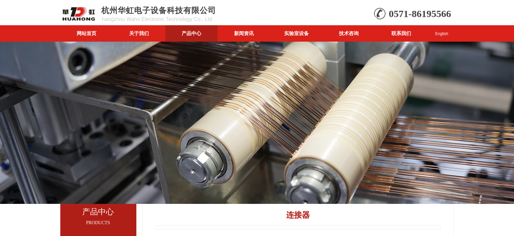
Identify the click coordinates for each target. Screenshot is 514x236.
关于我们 (139, 33)
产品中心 (191, 33)
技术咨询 (349, 33)
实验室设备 (296, 33)
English (441, 33)
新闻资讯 (244, 33)
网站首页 (86, 33)
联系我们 (401, 33)
